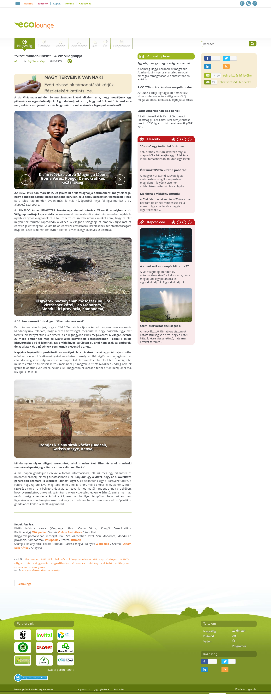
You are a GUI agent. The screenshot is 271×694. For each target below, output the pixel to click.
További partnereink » (60, 670)
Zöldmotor (79, 46)
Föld (50, 559)
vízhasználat (79, 563)
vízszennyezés (36, 567)
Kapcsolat (85, 3)
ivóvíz (64, 559)
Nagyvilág (24, 46)
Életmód (44, 46)
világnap (19, 563)
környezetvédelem (80, 559)
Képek (57, 3)
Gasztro (28, 3)
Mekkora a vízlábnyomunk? (160, 194)
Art (94, 46)
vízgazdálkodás (60, 563)
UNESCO (124, 559)
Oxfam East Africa (70, 532)
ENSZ (43, 559)
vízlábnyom (122, 563)
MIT (95, 559)
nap (101, 559)
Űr (105, 46)
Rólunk (69, 3)
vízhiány (93, 563)
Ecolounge (24, 584)
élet (27, 559)
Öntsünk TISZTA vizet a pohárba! (163, 170)
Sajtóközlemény (36, 61)
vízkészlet (106, 563)
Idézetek (43, 3)
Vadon (60, 46)
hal (57, 559)
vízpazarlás (20, 567)
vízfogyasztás (40, 563)
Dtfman (76, 540)
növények (111, 559)
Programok (121, 46)
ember (34, 559)
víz (28, 563)
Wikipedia (39, 532)
